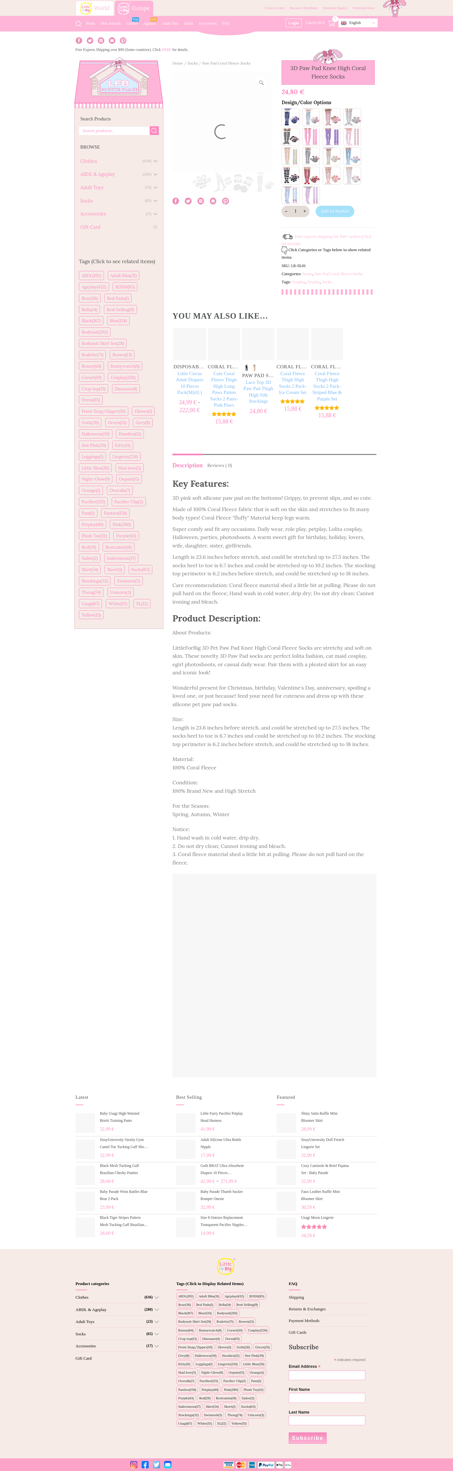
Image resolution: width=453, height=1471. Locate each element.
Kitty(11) (122, 445)
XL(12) (142, 604)
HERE (166, 50)
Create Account (274, 8)
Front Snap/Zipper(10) (103, 411)
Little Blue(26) (95, 468)
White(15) (117, 604)
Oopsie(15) (129, 479)
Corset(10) (91, 377)
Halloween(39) (95, 434)
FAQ (225, 23)
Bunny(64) (91, 366)
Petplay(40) (92, 524)
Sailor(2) (90, 558)
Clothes (132, 23)
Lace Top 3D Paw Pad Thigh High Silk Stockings (258, 392)
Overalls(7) (119, 490)
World (94, 8)
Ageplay (150, 23)
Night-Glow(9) (96, 479)
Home (90, 23)
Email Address (305, 1366)
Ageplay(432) (94, 287)
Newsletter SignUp (335, 8)
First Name (299, 1389)
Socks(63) (140, 569)
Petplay (313, 281)
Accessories (208, 23)
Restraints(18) (119, 547)
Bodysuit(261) (94, 332)
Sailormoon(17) (121, 558)
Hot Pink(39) (94, 445)
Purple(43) (126, 536)
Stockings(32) (95, 581)
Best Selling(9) (120, 310)
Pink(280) (122, 524)
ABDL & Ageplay (91, 1309)
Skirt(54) (90, 569)
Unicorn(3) (120, 592)
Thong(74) (91, 592)
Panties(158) (115, 513)
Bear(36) (90, 298)
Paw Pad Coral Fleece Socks (226, 63)
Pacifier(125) (93, 502)
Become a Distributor (303, 8)
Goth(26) (90, 422)
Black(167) (91, 321)
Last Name (299, 1412)
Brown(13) (122, 355)
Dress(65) (91, 400)
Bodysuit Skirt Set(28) (103, 343)
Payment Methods (304, 1320)
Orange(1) (91, 490)
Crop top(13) (94, 389)
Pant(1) (88, 513)
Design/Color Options (306, 102)
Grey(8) (143, 422)
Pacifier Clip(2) (128, 502)
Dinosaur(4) (126, 389)
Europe (134, 8)
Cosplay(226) (122, 377)
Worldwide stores (364, 8)
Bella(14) (89, 310)
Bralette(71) (92, 355)
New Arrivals (111, 23)
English (351, 23)
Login (293, 22)
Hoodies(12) (130, 434)
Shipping (296, 1297)
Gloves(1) (143, 411)
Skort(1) (114, 569)
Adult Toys (170, 23)
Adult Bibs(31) (123, 275)
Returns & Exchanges (307, 1308)
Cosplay (298, 281)
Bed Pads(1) (118, 298)
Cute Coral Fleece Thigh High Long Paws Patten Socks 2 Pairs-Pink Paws (224, 389)
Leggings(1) (92, 457)
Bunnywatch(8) (125, 366)
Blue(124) (118, 321)
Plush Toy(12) (94, 536)
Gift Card (84, 1358)
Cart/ (321, 22)
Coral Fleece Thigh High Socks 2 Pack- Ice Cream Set (293, 383)
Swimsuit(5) (128, 581)
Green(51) (117, 422)
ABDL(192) (91, 275)
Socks (188, 23)
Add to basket (335, 211)
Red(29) (89, 547)
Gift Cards (298, 1332)
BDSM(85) (125, 287)
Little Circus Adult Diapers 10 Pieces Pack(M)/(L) (190, 383)
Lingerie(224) (125, 457)
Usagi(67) (90, 604)
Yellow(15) (91, 615)
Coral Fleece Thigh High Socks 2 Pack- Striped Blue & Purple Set (327, 386)
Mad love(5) (129, 468)
